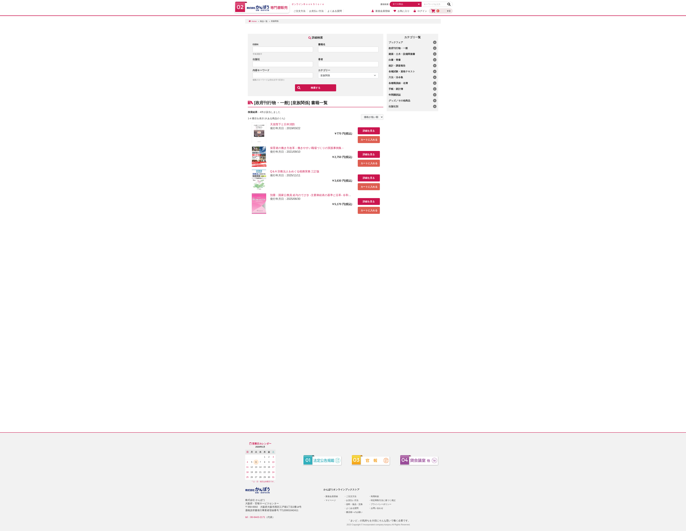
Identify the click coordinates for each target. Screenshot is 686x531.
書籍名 (321, 44)
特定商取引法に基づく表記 (383, 500)
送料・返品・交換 (354, 504)
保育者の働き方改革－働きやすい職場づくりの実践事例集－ (307, 148)
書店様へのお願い (354, 512)
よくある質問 (334, 11)
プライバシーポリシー (381, 504)
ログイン (420, 11)
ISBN (255, 44)
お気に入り (401, 11)
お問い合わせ (377, 508)
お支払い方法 (316, 11)
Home (254, 21)
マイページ (331, 500)
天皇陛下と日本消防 (282, 124)
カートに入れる (369, 139)
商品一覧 (264, 21)
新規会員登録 (380, 11)
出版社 (256, 59)
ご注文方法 (299, 11)
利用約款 (375, 496)
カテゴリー (324, 70)
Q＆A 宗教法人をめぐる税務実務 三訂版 (294, 171)
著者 (320, 59)
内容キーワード (261, 70)
